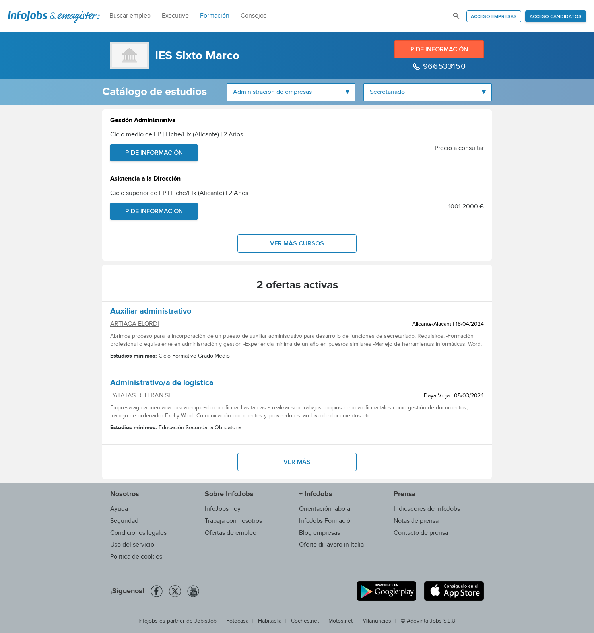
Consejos (253, 15)
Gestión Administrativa (143, 121)
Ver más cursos (297, 243)
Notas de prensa (416, 521)
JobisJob (205, 621)
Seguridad (124, 521)
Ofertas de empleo (230, 533)
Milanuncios (376, 621)
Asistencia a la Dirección (145, 179)
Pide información (439, 49)
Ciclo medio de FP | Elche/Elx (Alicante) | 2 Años (176, 134)
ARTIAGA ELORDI (134, 324)
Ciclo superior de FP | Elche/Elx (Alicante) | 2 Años (179, 193)
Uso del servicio (132, 545)
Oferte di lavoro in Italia (331, 545)
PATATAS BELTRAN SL (141, 395)
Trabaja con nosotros (233, 521)
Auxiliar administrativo (150, 312)
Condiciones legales (138, 533)
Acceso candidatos (556, 16)
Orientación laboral (325, 509)
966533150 (443, 66)
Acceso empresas (494, 16)
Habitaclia (269, 621)
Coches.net (305, 621)
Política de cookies (136, 557)
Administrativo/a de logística (162, 384)
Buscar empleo (130, 15)
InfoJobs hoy (223, 509)
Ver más (297, 462)
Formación (214, 15)
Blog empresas (319, 533)
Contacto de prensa (421, 533)
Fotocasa (237, 621)
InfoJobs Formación (326, 521)
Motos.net (340, 621)
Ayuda (119, 509)
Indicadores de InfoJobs (427, 509)
